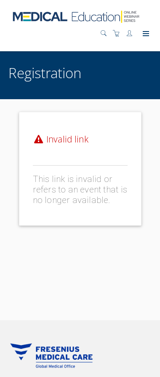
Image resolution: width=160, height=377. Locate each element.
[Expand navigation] (145, 34)
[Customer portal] (131, 33)
